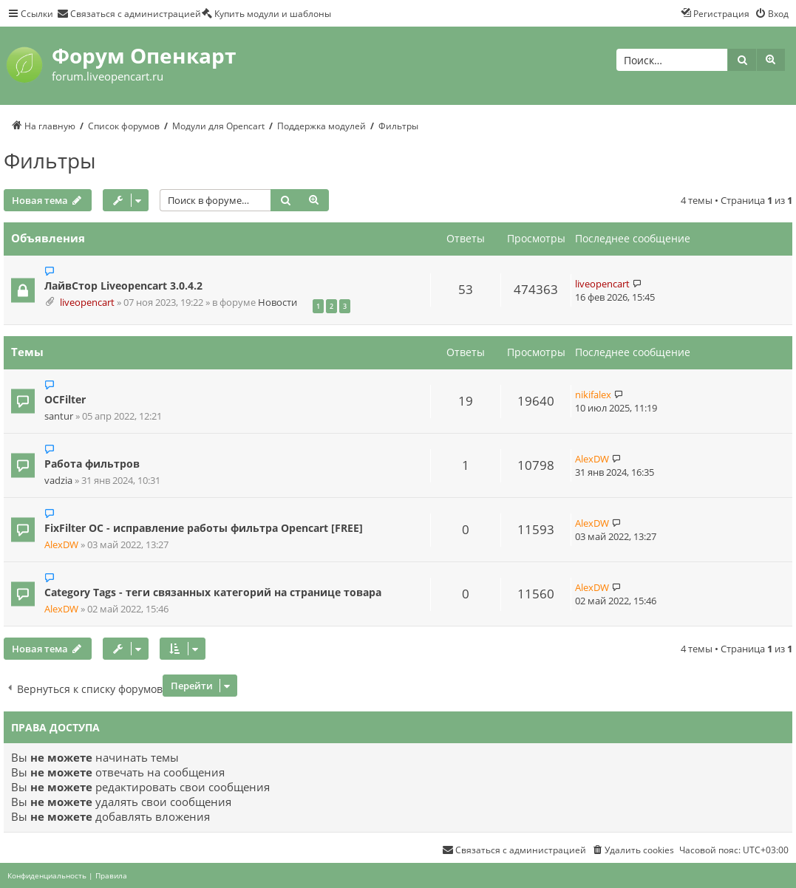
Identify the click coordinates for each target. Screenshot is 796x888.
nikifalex (593, 394)
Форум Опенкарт (144, 55)
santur (58, 416)
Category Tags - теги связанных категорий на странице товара (212, 592)
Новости (277, 302)
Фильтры (50, 160)
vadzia (58, 480)
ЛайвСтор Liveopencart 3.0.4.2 (123, 286)
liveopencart (87, 302)
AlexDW (592, 458)
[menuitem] (129, 13)
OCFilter (65, 399)
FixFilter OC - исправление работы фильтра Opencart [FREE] (203, 528)
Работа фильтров (92, 464)
